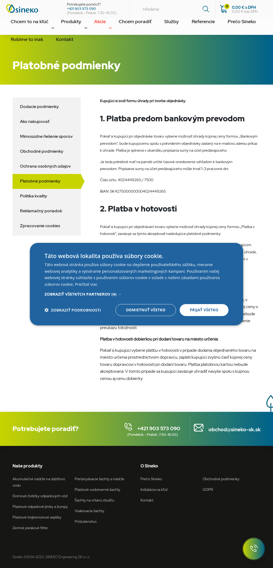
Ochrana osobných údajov (45, 166)
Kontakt (16, 45)
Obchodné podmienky (41, 151)
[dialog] (136, 284)
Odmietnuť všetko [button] (146, 309)
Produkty (59, 27)
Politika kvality (33, 196)
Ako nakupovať (34, 121)
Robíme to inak (233, 27)
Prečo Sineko (197, 27)
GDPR (208, 489)
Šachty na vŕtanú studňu (94, 500)
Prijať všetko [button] (204, 309)
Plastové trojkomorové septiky (37, 517)
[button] (136, 294)
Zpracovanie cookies (40, 226)
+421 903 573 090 (81, 8)
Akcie (82, 27)
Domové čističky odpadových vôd (40, 495)
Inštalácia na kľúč (154, 489)
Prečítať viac (86, 284)
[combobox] (172, 9)
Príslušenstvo (86, 521)
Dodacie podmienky (39, 106)
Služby (140, 27)
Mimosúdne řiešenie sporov (46, 136)
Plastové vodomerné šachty (97, 489)
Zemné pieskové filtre (30, 527)
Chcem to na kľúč (25, 27)
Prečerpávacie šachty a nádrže (99, 478)
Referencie (165, 27)
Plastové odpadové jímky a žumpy (40, 506)
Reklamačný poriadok (41, 211)
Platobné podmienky (40, 181)
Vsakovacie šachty (89, 510)
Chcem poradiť (110, 27)
